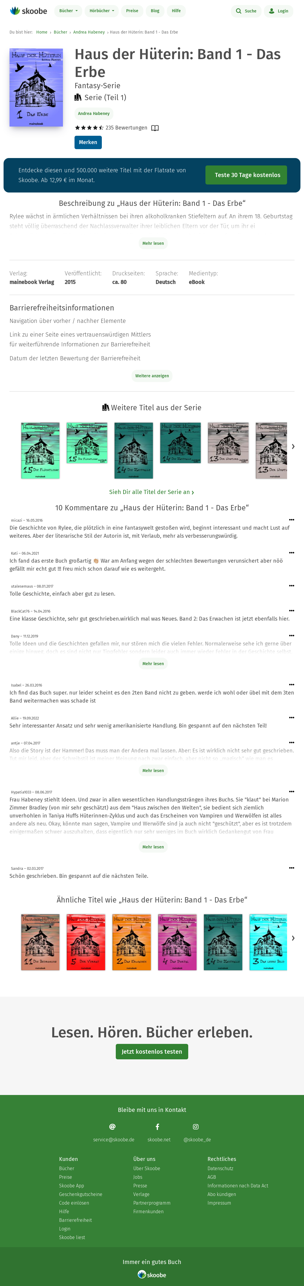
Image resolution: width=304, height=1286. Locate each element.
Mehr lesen (153, 663)
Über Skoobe (146, 1168)
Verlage (141, 1194)
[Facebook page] (159, 1132)
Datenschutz (220, 1168)
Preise (132, 10)
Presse (140, 1186)
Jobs (137, 1177)
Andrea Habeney (89, 32)
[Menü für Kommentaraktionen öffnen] (291, 520)
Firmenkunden (148, 1211)
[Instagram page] (197, 1132)
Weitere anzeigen (152, 375)
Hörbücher (100, 10)
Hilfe (176, 10)
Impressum (219, 1203)
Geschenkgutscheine (80, 1194)
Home (42, 32)
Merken (88, 142)
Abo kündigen (222, 1194)
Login (278, 11)
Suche (246, 11)
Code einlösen (74, 1203)
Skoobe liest (72, 1237)
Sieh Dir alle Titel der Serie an (152, 492)
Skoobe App (71, 1186)
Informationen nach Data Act (238, 1186)
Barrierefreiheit (75, 1220)
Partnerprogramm (152, 1203)
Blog (155, 10)
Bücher (66, 10)
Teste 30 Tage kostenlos (248, 175)
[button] (293, 446)
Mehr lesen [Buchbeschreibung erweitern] (153, 243)
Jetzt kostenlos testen (152, 1051)
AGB (212, 1177)
